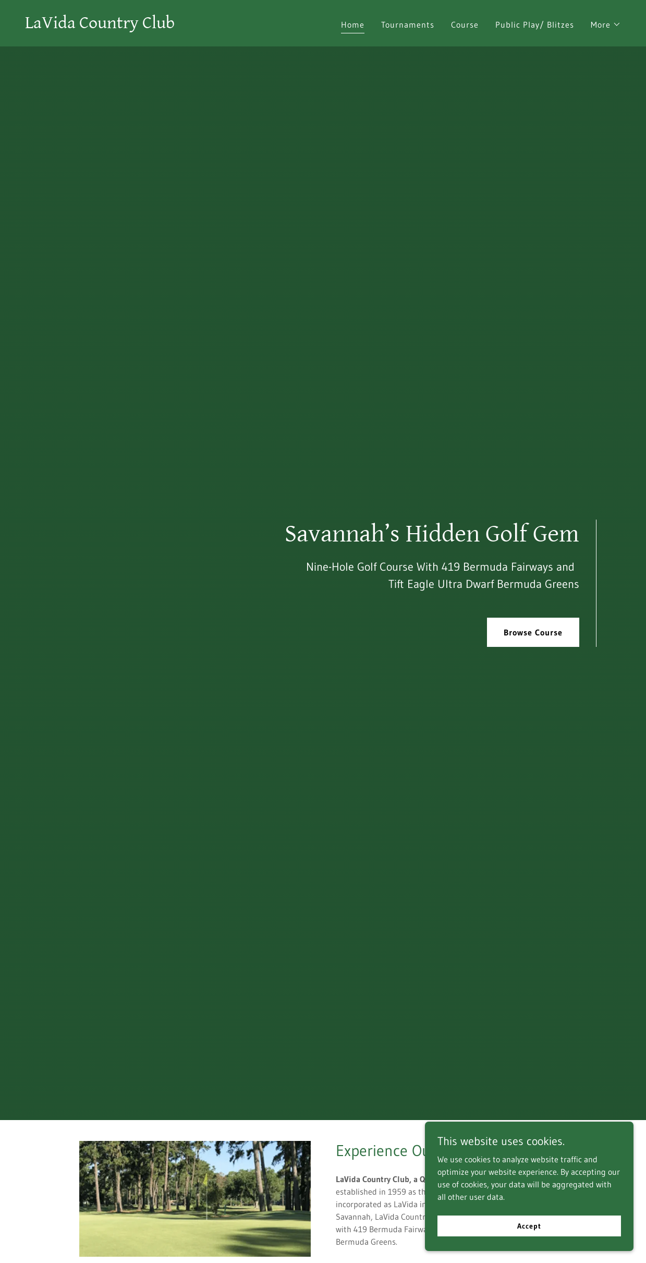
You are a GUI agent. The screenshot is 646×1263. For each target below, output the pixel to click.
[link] (100, 25)
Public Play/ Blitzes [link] (534, 24)
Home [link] (352, 24)
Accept (529, 1225)
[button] (606, 24)
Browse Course (533, 632)
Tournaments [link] (407, 24)
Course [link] (465, 24)
